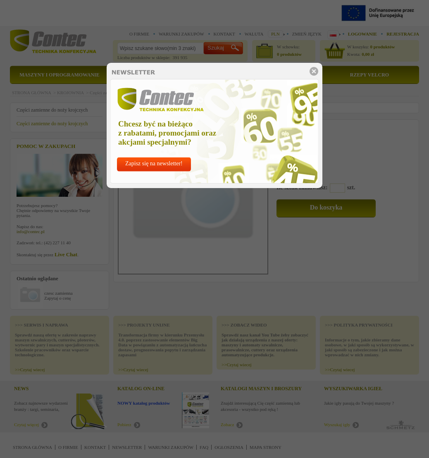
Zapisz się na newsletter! (154, 163)
